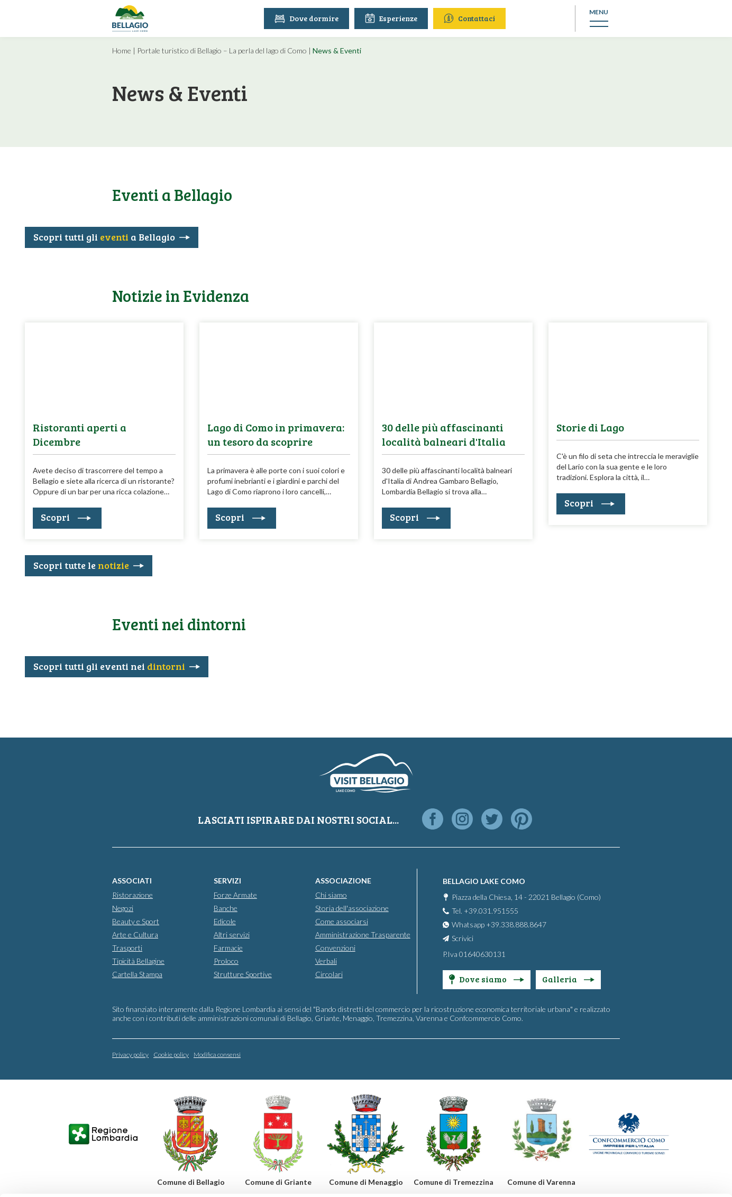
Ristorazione (132, 894)
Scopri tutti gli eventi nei (109, 666)
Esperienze (393, 18)
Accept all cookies (644, 1048)
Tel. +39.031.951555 (485, 910)
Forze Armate (235, 894)
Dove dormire (309, 18)
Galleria (568, 978)
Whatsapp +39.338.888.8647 (499, 924)
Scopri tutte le (81, 565)
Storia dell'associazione (352, 908)
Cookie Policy (238, 1148)
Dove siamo (486, 978)
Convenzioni (335, 947)
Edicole (225, 921)
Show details (163, 1176)
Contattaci (471, 18)
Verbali (326, 960)
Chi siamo (331, 894)
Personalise (644, 1083)
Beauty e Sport (135, 921)
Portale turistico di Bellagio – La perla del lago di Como (222, 50)
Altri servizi (232, 934)
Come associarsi (341, 921)
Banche (225, 908)
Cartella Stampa (137, 974)
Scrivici (462, 938)
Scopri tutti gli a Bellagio (104, 237)
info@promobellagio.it (387, 1097)
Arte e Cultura (135, 934)
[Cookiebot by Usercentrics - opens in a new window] (68, 1176)
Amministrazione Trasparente (362, 934)
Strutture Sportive (243, 974)
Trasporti (127, 947)
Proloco (226, 960)
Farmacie (228, 947)
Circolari (329, 974)
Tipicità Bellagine (138, 960)
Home (121, 50)
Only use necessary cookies (644, 1117)
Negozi (122, 908)
